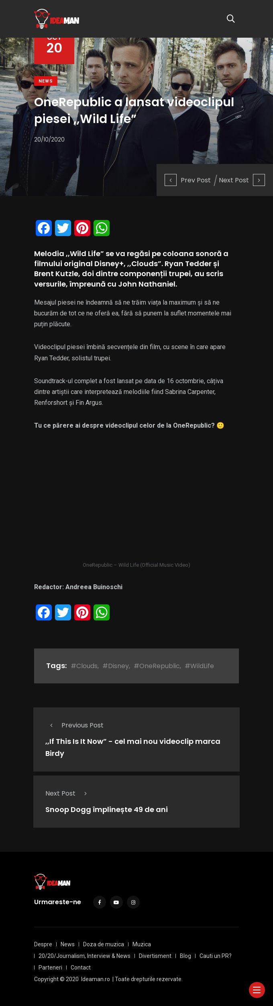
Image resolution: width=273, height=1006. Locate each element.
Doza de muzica (103, 944)
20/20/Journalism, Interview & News (84, 956)
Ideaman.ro (95, 979)
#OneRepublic (157, 666)
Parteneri (50, 967)
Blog (185, 956)
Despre (43, 944)
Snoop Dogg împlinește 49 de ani (106, 809)
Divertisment (155, 956)
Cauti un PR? (216, 956)
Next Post (242, 180)
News (46, 81)
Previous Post (74, 725)
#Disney (115, 666)
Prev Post (188, 180)
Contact (81, 967)
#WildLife (199, 666)
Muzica (141, 944)
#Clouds (84, 666)
